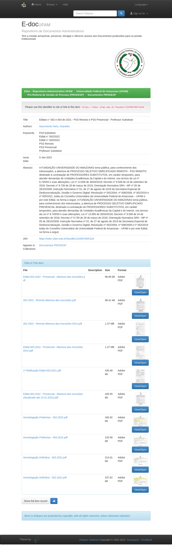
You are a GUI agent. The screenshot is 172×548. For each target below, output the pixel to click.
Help (65, 4)
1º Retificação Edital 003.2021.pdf (42, 370)
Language (141, 4)
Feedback (146, 539)
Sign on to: (139, 13)
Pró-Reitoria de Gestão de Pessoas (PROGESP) (55, 94)
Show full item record (35, 501)
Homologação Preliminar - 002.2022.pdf (45, 417)
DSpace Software (89, 539)
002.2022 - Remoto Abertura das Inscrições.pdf (49, 300)
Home (36, 4)
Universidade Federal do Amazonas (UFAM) (102, 91)
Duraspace (133, 539)
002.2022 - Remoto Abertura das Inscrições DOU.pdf (52, 323)
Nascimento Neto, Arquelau (54, 126)
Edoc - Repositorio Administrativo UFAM (48, 91)
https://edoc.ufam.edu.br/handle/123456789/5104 (66, 238)
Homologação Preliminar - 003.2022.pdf (45, 437)
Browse (52, 4)
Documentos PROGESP (102, 94)
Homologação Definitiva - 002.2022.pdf (45, 477)
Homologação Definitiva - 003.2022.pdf (45, 457)
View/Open (140, 292)
